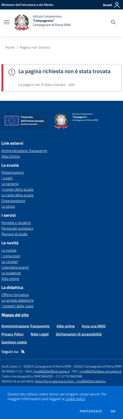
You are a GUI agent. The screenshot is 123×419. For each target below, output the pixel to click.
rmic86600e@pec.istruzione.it (100, 371)
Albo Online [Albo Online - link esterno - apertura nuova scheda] (10, 156)
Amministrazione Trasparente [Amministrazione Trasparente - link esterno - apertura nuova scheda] (24, 150)
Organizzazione (13, 200)
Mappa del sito (15, 315)
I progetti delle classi (17, 306)
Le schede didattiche (17, 300)
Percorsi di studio (14, 234)
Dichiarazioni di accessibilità (79, 334)
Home (10, 47)
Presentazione (12, 172)
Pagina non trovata (35, 47)
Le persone (10, 183)
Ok (113, 411)
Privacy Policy (12, 334)
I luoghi (7, 178)
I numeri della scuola (17, 189)
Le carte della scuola (17, 195)
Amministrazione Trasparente (25, 326)
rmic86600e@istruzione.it (51, 371)
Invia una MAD (94, 326)
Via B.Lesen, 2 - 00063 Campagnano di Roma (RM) (36, 366)
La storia (8, 206)
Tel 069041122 (12, 371)
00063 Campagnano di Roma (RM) (98, 366)
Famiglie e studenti (16, 222)
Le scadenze (11, 273)
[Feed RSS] (23, 351)
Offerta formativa (15, 294)
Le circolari (9, 261)
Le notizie (8, 250)
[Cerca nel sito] (113, 23)
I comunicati (10, 256)
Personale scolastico (17, 228)
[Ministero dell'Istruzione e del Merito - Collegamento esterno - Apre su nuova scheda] (27, 4)
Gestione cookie (14, 342)
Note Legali (40, 334)
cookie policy (75, 399)
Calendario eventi (15, 267)
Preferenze (91, 411)
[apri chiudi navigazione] (6, 22)
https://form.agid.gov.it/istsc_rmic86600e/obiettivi (70, 381)
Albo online (10, 278)
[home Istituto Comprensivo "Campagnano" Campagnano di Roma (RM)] (42, 22)
